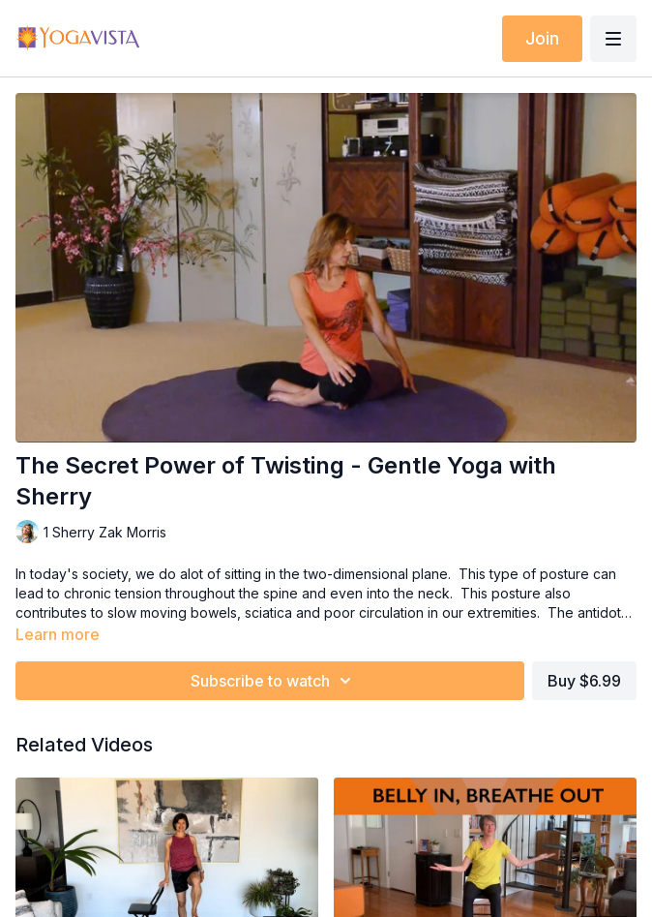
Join (542, 38)
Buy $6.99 (584, 680)
